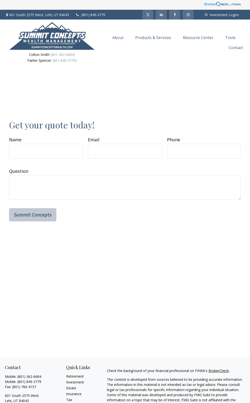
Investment (75, 382)
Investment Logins (222, 14)
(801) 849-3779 (90, 14)
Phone (173, 140)
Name (15, 140)
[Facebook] (174, 15)
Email (93, 140)
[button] (118, 37)
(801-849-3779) (64, 60)
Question (18, 171)
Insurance (74, 394)
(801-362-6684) (63, 54)
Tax (69, 399)
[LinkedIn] (161, 15)
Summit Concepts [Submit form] (33, 215)
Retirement (75, 376)
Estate (71, 388)
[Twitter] (147, 15)
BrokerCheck (218, 370)
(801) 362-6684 (29, 376)
